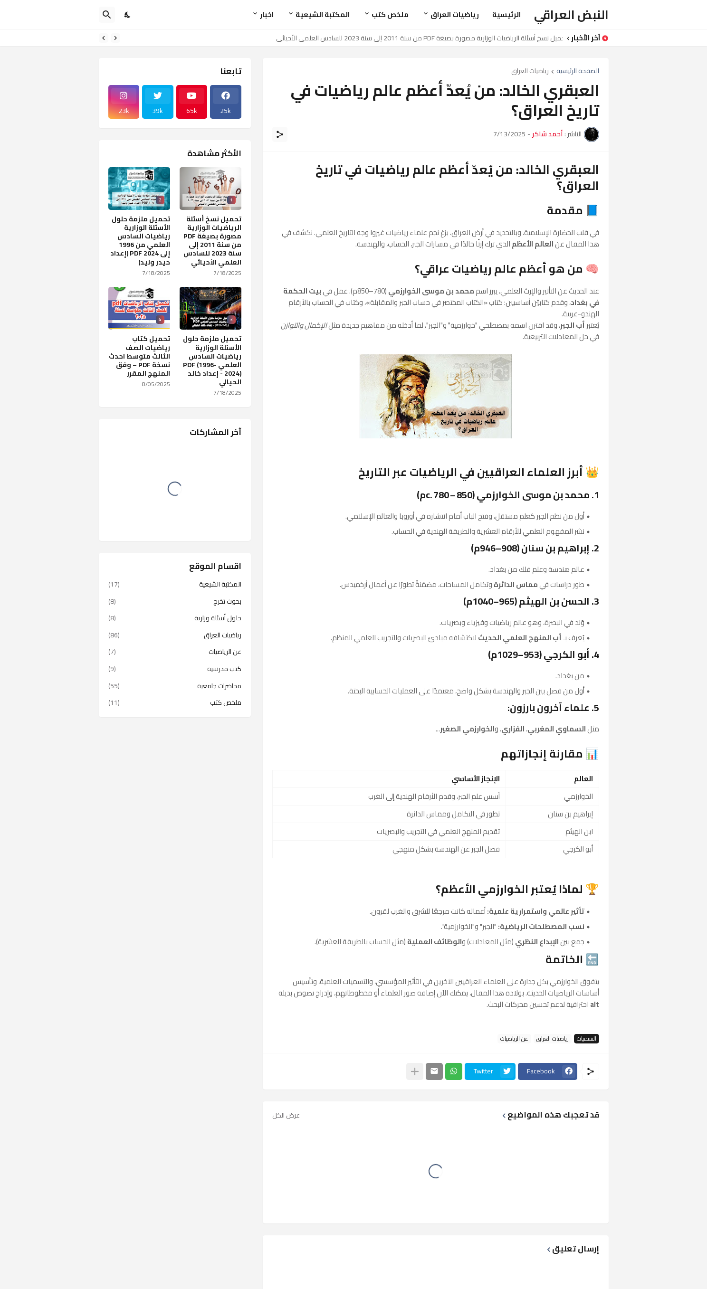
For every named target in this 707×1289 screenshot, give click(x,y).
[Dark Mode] (128, 15)
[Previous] (115, 38)
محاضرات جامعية (174, 686)
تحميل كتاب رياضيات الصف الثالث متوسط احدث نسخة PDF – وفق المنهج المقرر (139, 356)
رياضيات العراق (454, 14)
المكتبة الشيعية (323, 14)
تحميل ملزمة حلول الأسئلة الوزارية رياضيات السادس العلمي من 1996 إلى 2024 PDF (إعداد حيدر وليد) (140, 240)
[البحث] (107, 15)
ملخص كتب (390, 14)
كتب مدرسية (174, 669)
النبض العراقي (571, 14)
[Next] (103, 38)
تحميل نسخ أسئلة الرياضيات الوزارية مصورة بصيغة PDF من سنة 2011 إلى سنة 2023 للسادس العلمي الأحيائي (417, 38)
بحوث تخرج (174, 601)
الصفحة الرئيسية (577, 71)
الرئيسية (506, 14)
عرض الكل (286, 1115)
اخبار (267, 14)
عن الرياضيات (514, 1038)
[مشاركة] (279, 134)
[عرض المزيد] (414, 1071)
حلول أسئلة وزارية (174, 618)
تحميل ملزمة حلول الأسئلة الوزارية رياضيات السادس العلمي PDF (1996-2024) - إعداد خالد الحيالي (212, 360)
